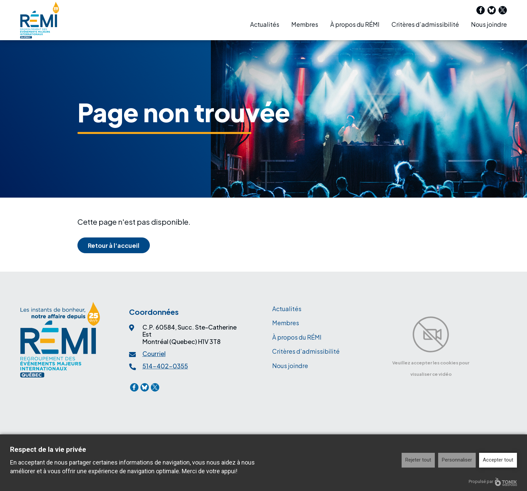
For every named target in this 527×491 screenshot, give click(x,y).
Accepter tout (498, 460)
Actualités (264, 24)
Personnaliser (457, 460)
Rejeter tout (418, 460)
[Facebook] (480, 10)
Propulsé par (493, 482)
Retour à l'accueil (113, 245)
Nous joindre (489, 24)
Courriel (154, 353)
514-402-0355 (165, 366)
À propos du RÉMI (354, 24)
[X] (503, 10)
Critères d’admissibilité (425, 24)
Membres (304, 24)
